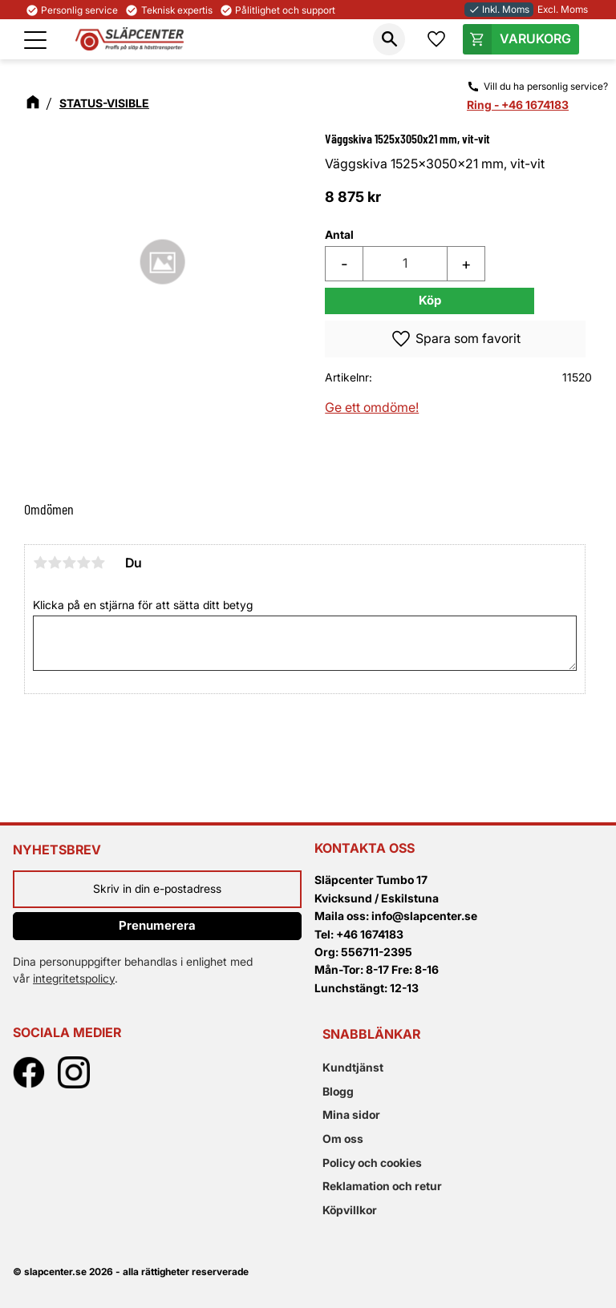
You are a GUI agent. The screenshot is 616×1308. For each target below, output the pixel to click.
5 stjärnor (98, 562)
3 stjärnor (69, 562)
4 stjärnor (83, 562)
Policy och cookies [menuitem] (372, 1162)
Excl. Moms (562, 9)
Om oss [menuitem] (342, 1138)
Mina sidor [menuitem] (351, 1114)
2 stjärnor (54, 562)
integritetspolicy (74, 978)
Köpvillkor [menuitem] (349, 1210)
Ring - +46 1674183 (518, 104)
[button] (35, 40)
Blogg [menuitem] (338, 1091)
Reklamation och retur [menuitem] (382, 1186)
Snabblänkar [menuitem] (371, 1034)
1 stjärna (40, 562)
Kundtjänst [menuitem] (352, 1067)
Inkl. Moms (498, 9)
